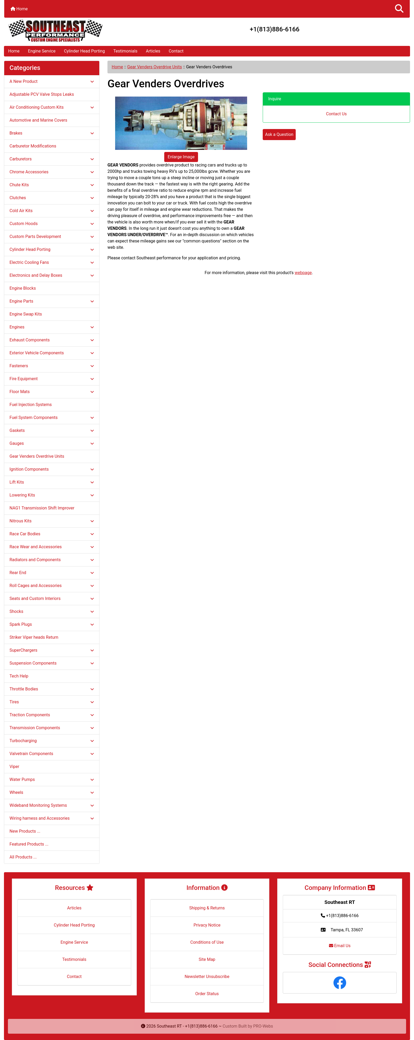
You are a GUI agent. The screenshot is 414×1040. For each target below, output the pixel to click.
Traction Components (52, 714)
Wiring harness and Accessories (52, 818)
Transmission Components (52, 727)
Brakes (52, 133)
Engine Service (41, 51)
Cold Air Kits (52, 210)
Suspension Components (52, 663)
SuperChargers (52, 650)
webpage (303, 272)
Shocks (52, 611)
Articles (153, 51)
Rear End (52, 572)
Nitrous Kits (52, 520)
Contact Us (336, 113)
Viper (14, 766)
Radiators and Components (52, 559)
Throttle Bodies (52, 688)
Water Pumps (52, 779)
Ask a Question (279, 134)
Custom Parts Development (52, 236)
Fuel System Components (52, 417)
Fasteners (52, 365)
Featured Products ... (29, 844)
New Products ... (25, 831)
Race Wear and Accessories (52, 546)
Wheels (52, 792)
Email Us (340, 945)
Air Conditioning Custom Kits (52, 107)
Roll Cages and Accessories (52, 585)
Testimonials (125, 51)
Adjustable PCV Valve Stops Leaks (42, 94)
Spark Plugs (52, 624)
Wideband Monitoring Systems (52, 805)
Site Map (207, 959)
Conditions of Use (207, 942)
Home (19, 8)
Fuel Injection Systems (31, 404)
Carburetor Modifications (33, 146)
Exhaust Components (52, 339)
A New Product (52, 81)
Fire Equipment (52, 378)
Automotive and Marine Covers (38, 120)
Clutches (52, 197)
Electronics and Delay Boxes (52, 275)
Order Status (207, 993)
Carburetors (52, 158)
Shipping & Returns (207, 907)
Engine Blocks (23, 288)
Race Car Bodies (52, 533)
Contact (176, 51)
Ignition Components (52, 469)
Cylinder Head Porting (84, 51)
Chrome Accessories (52, 171)
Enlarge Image (181, 156)
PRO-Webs (263, 1026)
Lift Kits (52, 482)
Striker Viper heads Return (34, 637)
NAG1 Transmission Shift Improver (42, 508)
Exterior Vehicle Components (52, 352)
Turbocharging (52, 740)
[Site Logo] (71, 30)
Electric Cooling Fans (52, 262)
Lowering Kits (52, 495)
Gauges (52, 443)
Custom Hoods (52, 223)
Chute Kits (52, 184)
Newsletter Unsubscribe (207, 976)
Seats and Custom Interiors (52, 598)
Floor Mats (52, 391)
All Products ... (23, 857)
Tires (52, 701)
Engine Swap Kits (26, 314)
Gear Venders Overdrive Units (154, 66)
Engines (52, 327)
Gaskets (52, 430)
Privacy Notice (207, 925)
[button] (399, 9)
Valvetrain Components (52, 753)
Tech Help (19, 676)
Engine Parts (52, 301)
